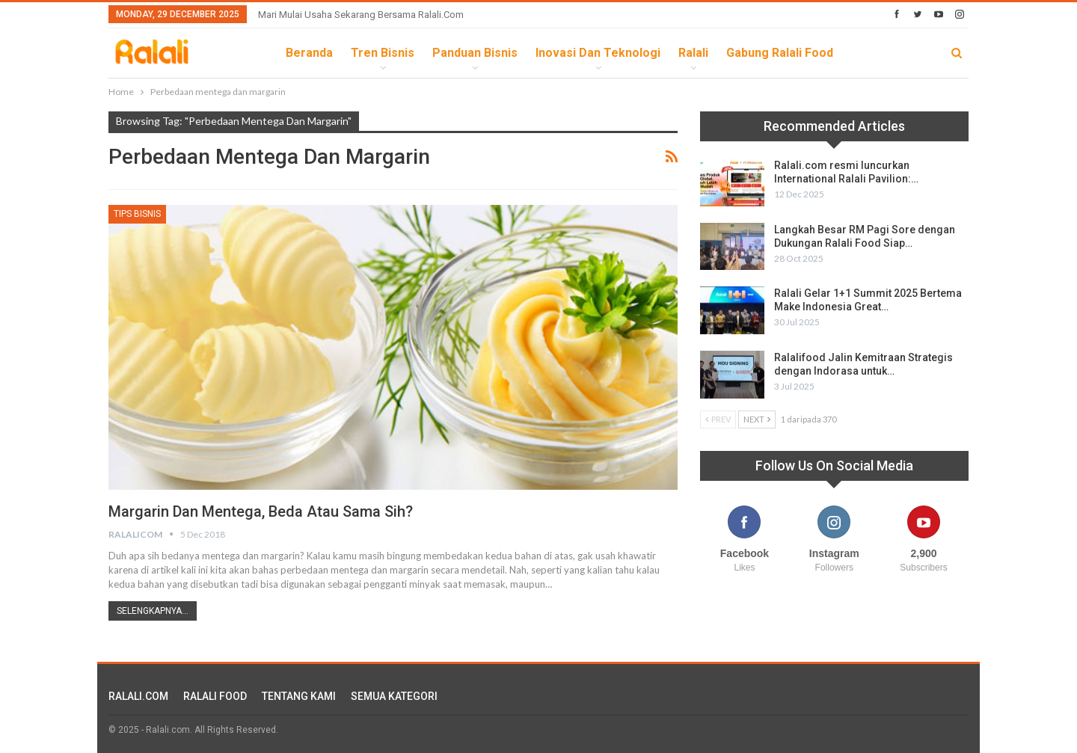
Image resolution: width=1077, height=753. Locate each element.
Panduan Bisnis (475, 53)
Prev (718, 419)
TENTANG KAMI (299, 696)
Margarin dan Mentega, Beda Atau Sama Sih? (260, 511)
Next (756, 419)
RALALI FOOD (215, 696)
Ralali (693, 53)
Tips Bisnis (137, 214)
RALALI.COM (138, 696)
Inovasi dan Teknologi (598, 53)
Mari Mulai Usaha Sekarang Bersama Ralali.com (361, 14)
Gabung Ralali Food (779, 53)
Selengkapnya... (152, 611)
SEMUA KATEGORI (394, 696)
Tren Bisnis (382, 53)
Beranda (309, 53)
